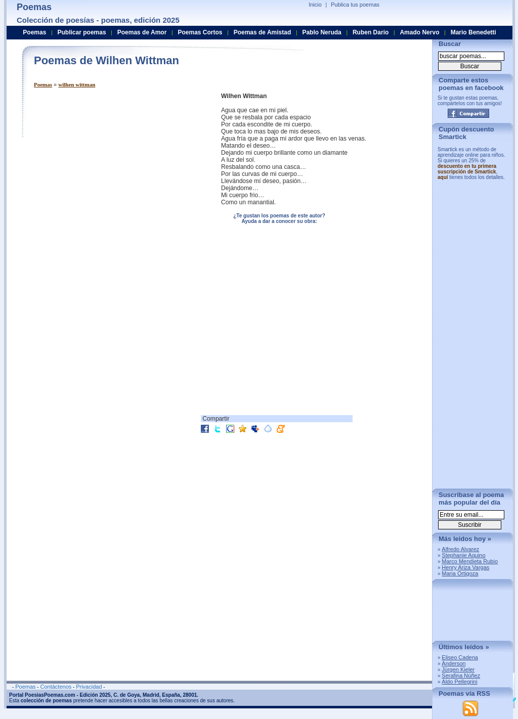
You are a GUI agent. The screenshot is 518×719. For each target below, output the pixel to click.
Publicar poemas (82, 32)
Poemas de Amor (142, 32)
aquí (443, 177)
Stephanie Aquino (463, 555)
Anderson (453, 663)
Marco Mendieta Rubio (470, 561)
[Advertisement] (119, 163)
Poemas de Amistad (262, 32)
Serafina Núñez (461, 675)
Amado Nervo (419, 32)
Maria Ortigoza (460, 573)
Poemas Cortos (200, 32)
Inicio (315, 5)
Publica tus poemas (355, 5)
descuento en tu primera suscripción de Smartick (467, 168)
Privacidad (89, 687)
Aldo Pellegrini (459, 682)
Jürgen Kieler (458, 669)
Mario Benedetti (473, 32)
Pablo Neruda (321, 32)
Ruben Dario (370, 32)
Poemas (43, 84)
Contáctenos (55, 687)
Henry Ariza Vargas (465, 567)
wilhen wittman (76, 84)
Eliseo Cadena (460, 657)
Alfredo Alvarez (460, 549)
